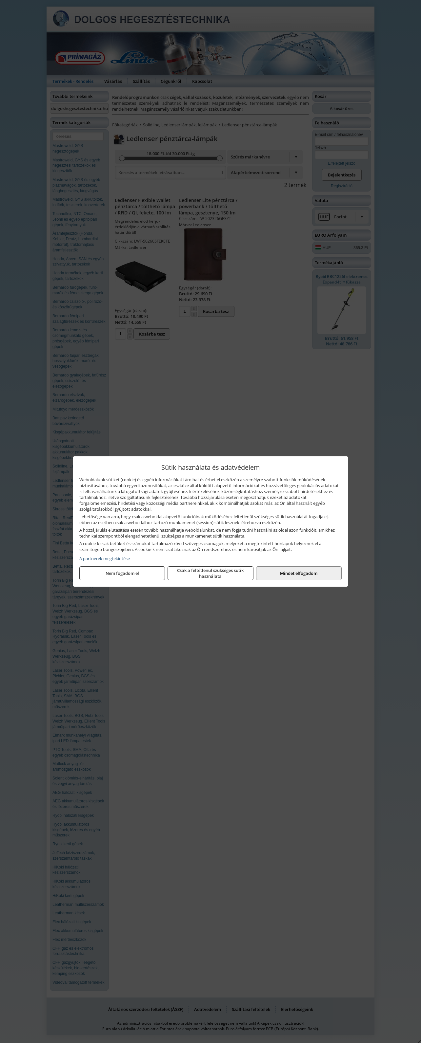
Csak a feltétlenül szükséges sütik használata (210, 573)
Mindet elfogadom (298, 573)
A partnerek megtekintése (104, 558)
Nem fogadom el (122, 573)
